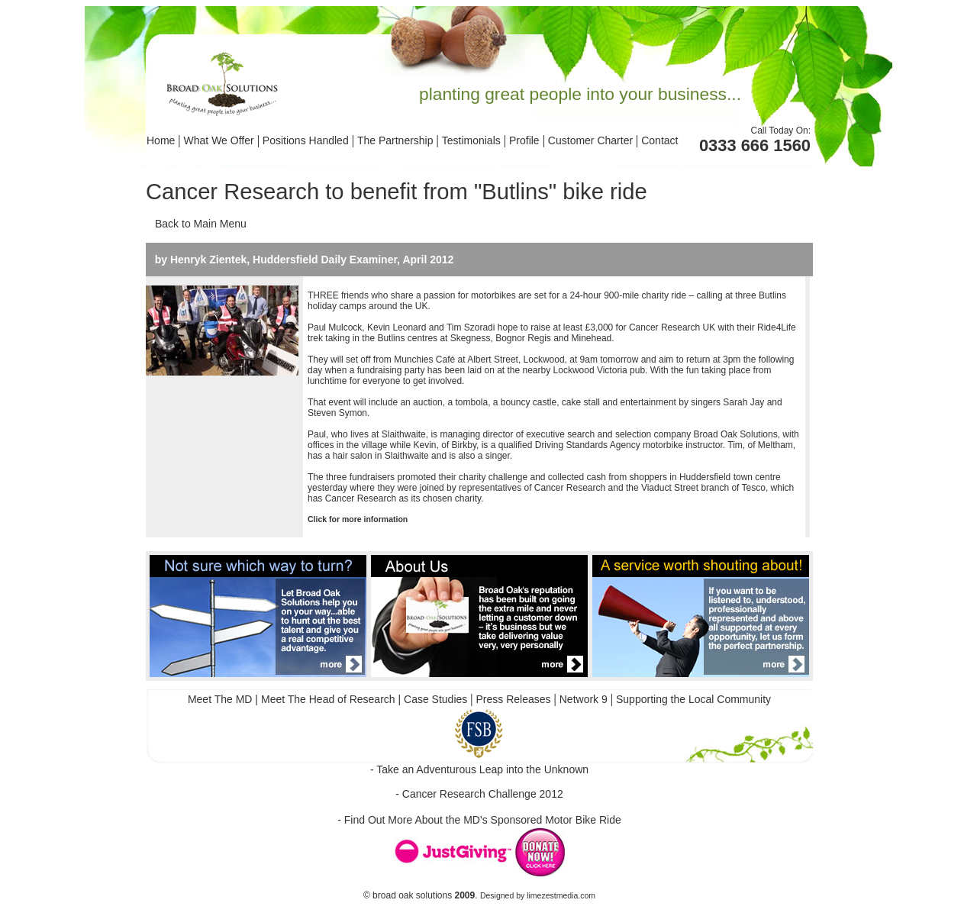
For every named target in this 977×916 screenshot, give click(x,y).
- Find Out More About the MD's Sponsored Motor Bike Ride (479, 820)
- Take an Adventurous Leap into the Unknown (479, 769)
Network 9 (583, 699)
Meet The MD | (223, 699)
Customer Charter (592, 140)
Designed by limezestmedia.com (537, 895)
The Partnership (395, 140)
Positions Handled (306, 140)
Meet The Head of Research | (331, 699)
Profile (524, 140)
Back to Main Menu (201, 224)
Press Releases (513, 699)
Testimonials (471, 140)
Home (161, 140)
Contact (659, 140)
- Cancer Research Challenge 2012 (479, 794)
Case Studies (434, 699)
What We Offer (219, 140)
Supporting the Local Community (693, 699)
